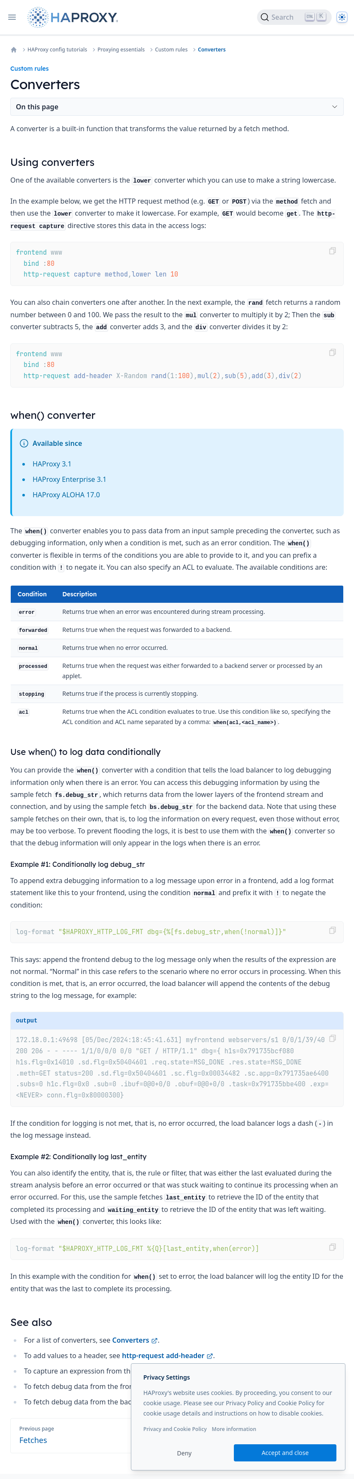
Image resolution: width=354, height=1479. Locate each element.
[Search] (294, 17)
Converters (212, 49)
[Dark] (342, 17)
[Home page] (74, 17)
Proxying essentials (121, 49)
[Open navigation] (12, 17)
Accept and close (285, 1453)
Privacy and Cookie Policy (175, 1429)
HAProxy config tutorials (57, 49)
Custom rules (171, 49)
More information (234, 1429)
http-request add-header (167, 1355)
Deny (184, 1453)
